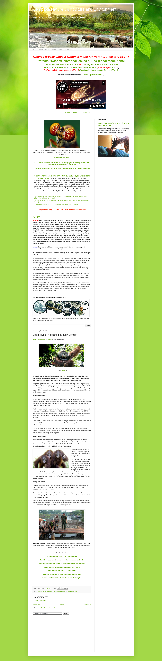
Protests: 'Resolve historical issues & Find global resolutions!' (81, 61)
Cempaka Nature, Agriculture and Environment (74, 9)
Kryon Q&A (36, 217)
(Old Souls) (84, 70)
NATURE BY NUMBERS (72, 113)
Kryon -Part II (69, 49)
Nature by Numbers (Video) (62, 157)
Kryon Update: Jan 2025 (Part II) (104, 70)
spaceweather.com (97, 74)
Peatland (69, 591)
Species (74, 591)
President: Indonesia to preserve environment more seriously (62, 560)
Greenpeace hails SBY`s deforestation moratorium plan (61, 578)
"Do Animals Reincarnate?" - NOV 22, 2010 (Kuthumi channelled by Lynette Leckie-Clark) (61, 168)
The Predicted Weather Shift (82, 67)
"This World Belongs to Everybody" (61, 64)
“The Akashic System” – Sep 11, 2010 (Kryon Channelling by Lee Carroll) (56, 204)
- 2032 (108, 67)
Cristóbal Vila (87, 113)
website (85, 74)
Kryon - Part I (57, 49)
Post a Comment (40, 601)
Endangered (50, 591)
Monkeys (63, 591)
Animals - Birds (42, 591)
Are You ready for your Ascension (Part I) (61, 70)
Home (33, 49)
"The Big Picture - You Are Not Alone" (100, 64)
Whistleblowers (43, 49)
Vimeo (95, 113)
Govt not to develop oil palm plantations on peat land (62, 574)
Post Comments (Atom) (48, 608)
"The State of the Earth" (55, 67)
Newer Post (36, 605)
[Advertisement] (47, 632)
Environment (57, 591)
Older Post (87, 605)
